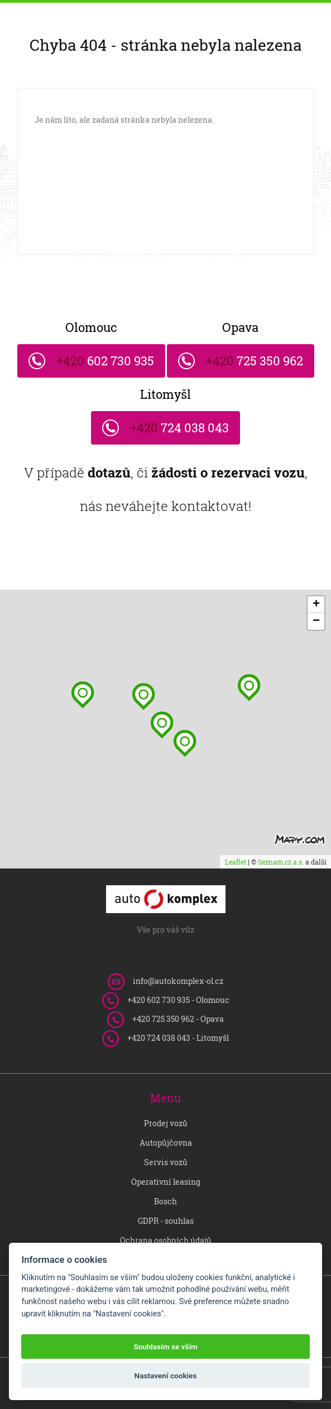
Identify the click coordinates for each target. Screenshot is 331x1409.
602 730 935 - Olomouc (178, 1000)
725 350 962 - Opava (178, 1019)
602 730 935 (104, 356)
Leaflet (235, 861)
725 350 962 (253, 356)
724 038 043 (178, 423)
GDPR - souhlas (166, 1220)
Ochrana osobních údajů (166, 1240)
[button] (185, 743)
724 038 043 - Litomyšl (178, 1037)
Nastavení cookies (166, 1375)
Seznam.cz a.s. (281, 861)
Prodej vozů (166, 1123)
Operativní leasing (165, 1181)
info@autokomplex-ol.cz (178, 981)
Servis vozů (166, 1162)
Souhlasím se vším (165, 1346)
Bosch (165, 1201)
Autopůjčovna (166, 1142)
